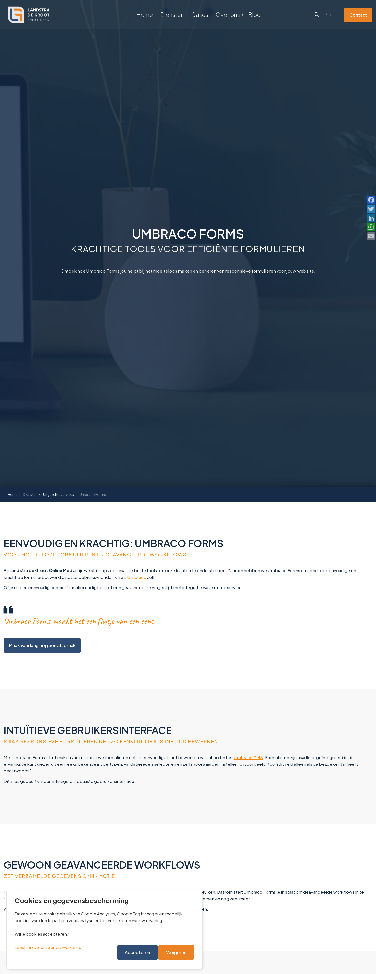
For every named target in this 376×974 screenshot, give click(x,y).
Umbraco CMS (248, 757)
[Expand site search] (316, 15)
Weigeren (176, 952)
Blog (254, 14)
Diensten (172, 14)
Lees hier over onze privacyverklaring (48, 947)
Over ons (228, 14)
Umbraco (136, 577)
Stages (333, 14)
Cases (199, 14)
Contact (358, 15)
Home (145, 14)
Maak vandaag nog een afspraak (42, 645)
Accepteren (137, 952)
